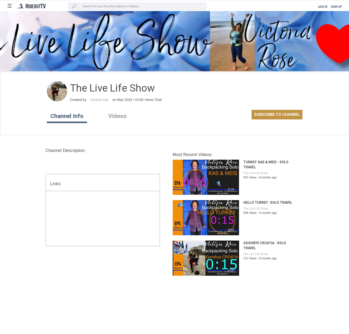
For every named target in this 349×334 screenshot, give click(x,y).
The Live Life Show (255, 173)
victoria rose (99, 100)
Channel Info (66, 116)
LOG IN (322, 7)
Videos (117, 116)
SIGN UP (336, 7)
